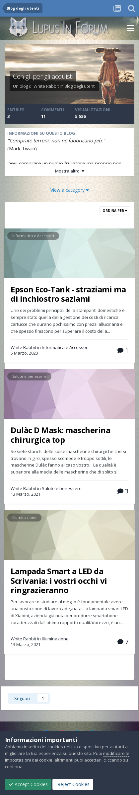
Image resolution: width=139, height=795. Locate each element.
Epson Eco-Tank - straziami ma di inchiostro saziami (68, 294)
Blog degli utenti (80, 86)
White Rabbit (46, 86)
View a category (69, 190)
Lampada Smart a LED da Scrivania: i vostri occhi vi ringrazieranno (59, 581)
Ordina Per (115, 210)
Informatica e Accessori (33, 235)
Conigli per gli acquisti (43, 76)
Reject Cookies (73, 784)
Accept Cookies (28, 784)
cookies (55, 747)
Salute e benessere (29, 376)
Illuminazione (24, 517)
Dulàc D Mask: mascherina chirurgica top (60, 434)
